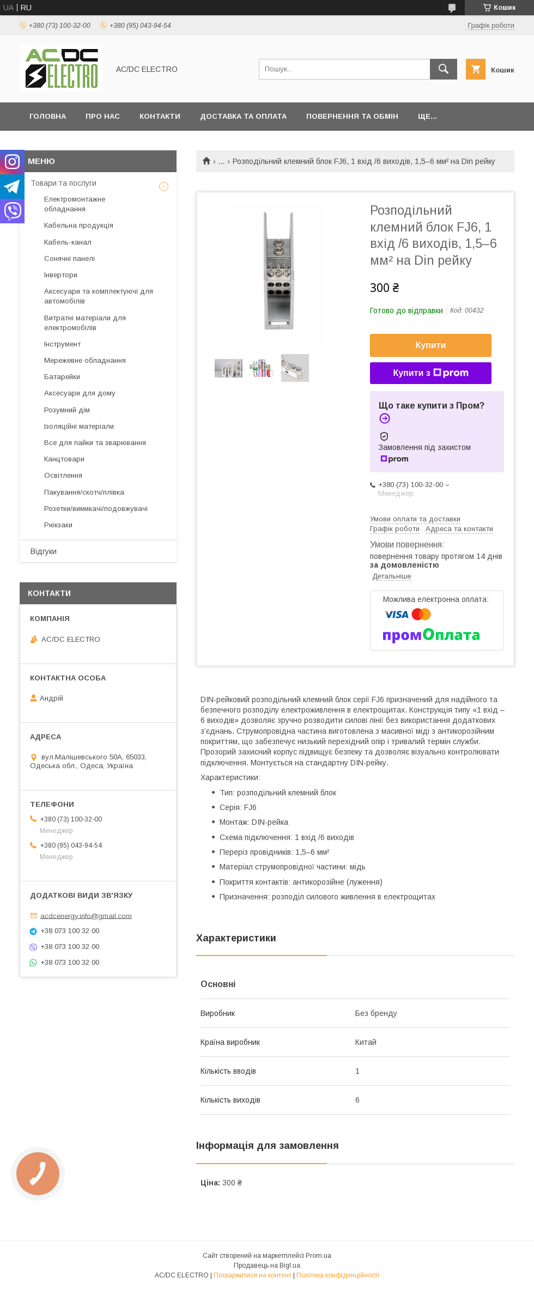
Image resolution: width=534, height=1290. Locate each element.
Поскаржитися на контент (253, 1275)
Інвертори (60, 275)
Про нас (103, 116)
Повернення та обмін (352, 116)
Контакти (159, 116)
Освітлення (63, 475)
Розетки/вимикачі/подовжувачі (96, 508)
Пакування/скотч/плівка (84, 492)
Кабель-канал (68, 242)
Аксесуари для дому (80, 393)
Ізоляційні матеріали (79, 426)
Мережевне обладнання (85, 360)
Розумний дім (67, 410)
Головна (47, 116)
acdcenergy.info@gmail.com (86, 915)
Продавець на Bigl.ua (267, 1265)
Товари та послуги (63, 183)
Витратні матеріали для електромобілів (85, 323)
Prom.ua (318, 1255)
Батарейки (62, 377)
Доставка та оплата (243, 116)
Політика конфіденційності (337, 1275)
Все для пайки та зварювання (95, 443)
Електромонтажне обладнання (74, 204)
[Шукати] (443, 69)
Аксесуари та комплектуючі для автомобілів (98, 296)
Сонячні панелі (69, 258)
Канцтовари (64, 459)
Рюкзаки (58, 525)
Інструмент (62, 344)
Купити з (430, 373)
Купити (431, 345)
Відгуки (44, 551)
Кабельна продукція (78, 225)
